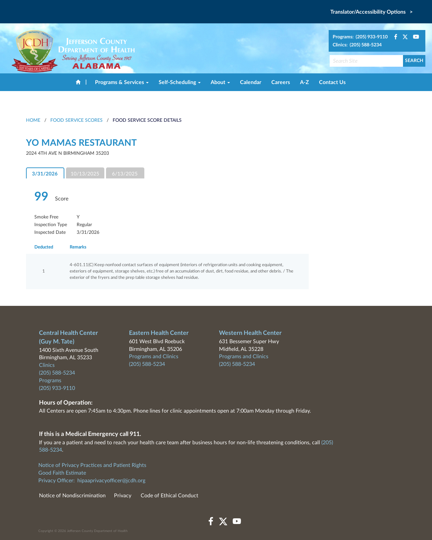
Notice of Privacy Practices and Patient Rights (92, 465)
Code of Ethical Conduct (169, 495)
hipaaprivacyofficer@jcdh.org (111, 480)
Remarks (78, 247)
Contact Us (332, 82)
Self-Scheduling (180, 82)
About (220, 82)
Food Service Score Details (147, 120)
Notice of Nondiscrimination (72, 495)
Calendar (250, 82)
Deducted (43, 247)
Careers (280, 82)
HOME (33, 120)
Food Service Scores (76, 120)
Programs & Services (122, 82)
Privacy (122, 495)
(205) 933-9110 (57, 388)
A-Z (304, 82)
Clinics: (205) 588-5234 (357, 45)
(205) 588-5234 (57, 373)
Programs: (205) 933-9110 (360, 37)
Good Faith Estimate (62, 473)
